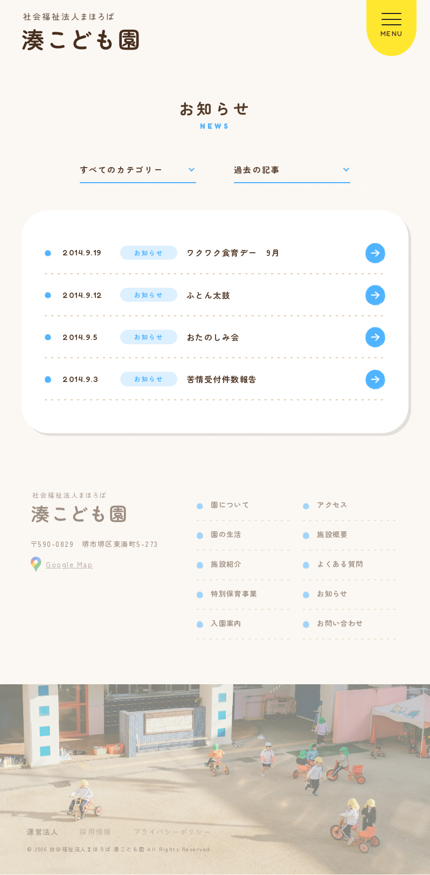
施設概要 (332, 535)
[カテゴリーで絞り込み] (138, 170)
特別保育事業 (234, 594)
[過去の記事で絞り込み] (292, 170)
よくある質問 (340, 564)
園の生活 (226, 535)
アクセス (332, 505)
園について (230, 505)
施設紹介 (226, 564)
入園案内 (226, 624)
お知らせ (332, 594)
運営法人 (42, 832)
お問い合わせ (340, 624)
